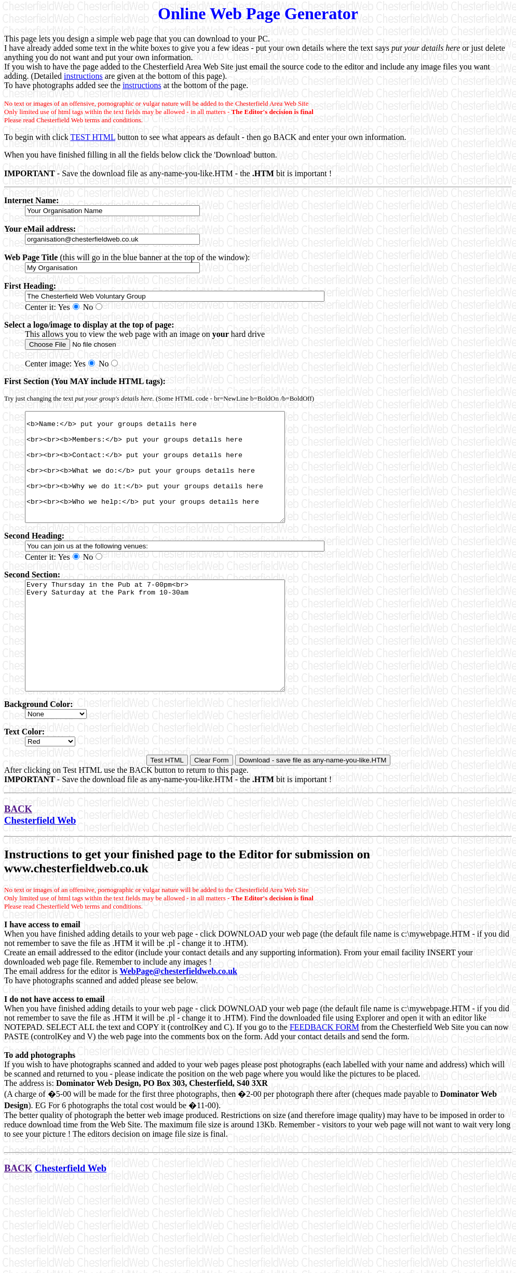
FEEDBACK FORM (324, 1070)
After (13, 813)
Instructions (36, 897)
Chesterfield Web (40, 863)
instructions (83, 76)
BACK (18, 852)
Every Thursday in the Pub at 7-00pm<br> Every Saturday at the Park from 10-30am (170, 668)
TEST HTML (92, 137)
